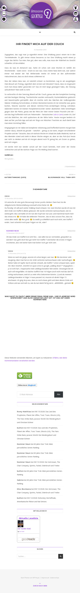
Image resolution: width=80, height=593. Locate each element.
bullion (20, 428)
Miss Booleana (24, 489)
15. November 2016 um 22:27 (15, 233)
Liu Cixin (21, 531)
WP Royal (36, 578)
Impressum (45, 578)
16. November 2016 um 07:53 (17, 253)
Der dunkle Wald (24, 528)
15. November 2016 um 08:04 (13, 198)
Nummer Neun (12, 231)
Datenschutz (54, 578)
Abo (58, 394)
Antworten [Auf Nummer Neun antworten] (71, 231)
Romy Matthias (24, 412)
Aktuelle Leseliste (28, 518)
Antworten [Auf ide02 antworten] (71, 196)
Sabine (20, 480)
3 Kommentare (70, 166)
